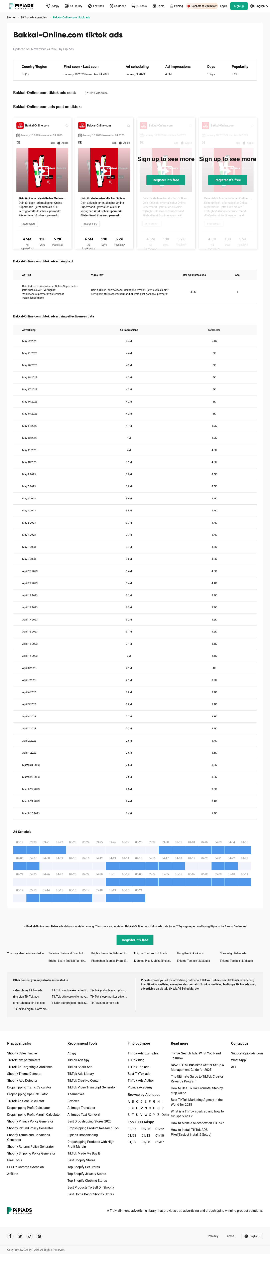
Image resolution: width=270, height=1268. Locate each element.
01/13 (146, 1135)
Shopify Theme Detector (24, 1074)
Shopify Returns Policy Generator (30, 1147)
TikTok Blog (136, 1060)
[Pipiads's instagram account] (39, 1236)
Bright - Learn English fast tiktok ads (112, 953)
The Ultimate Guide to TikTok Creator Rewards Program (197, 1079)
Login (223, 6)
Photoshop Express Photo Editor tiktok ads (112, 960)
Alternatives (76, 1094)
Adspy (72, 1053)
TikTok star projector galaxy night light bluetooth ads (71, 1002)
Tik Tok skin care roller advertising (71, 996)
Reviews (73, 1101)
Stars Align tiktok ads (233, 953)
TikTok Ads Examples (143, 1053)
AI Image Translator (81, 1108)
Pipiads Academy (140, 1087)
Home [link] (11, 17)
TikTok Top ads (138, 1067)
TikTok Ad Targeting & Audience (29, 1067)
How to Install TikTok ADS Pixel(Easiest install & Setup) (191, 1132)
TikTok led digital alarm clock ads (32, 1009)
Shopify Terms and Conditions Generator (28, 1137)
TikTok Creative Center (84, 1080)
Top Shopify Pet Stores (84, 1167)
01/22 (159, 1129)
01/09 (132, 1142)
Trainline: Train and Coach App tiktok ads (69, 953)
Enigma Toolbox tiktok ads (150, 953)
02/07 (132, 1129)
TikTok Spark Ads (80, 1067)
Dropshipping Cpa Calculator (27, 1094)
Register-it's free (166, 180)
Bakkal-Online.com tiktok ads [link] (71, 17)
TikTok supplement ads (104, 1002)
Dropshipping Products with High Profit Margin (91, 1144)
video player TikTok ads (27, 990)
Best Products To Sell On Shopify (91, 1187)
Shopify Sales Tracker (22, 1053)
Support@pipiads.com (247, 1053)
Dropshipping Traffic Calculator (29, 1087)
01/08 (146, 1142)
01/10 (159, 1135)
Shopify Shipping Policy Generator (31, 1153)
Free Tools (14, 1160)
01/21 (132, 1135)
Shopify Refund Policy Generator (30, 1128)
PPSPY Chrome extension (25, 1167)
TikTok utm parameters (23, 1060)
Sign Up (239, 6)
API (233, 1067)
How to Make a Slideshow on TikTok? (197, 1123)
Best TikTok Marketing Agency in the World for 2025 (197, 1102)
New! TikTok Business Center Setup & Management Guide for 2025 (197, 1067)
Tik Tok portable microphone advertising (109, 990)
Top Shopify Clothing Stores (87, 1181)
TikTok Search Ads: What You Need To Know (196, 1055)
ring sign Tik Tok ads (26, 996)
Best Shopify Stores (81, 1160)
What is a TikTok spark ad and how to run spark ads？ (197, 1113)
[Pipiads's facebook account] (10, 1236)
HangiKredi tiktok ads (190, 953)
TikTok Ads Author (141, 1080)
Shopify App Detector (22, 1080)
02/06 (146, 1129)
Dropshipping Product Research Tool (93, 1128)
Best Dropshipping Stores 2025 (90, 1121)
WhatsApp (238, 1060)
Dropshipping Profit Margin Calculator (34, 1114)
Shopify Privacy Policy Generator (30, 1121)
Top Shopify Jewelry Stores (87, 1174)
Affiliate (12, 1174)
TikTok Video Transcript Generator (92, 1087)
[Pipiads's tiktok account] (29, 1236)
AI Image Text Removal (84, 1114)
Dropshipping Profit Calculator (28, 1108)
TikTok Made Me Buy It (84, 1153)
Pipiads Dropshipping (83, 1135)
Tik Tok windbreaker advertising (71, 990)
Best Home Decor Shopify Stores (91, 1194)
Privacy (213, 1236)
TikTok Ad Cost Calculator (25, 1101)
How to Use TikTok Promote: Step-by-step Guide (197, 1090)
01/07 (159, 1142)
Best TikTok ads (139, 1074)
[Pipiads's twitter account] (20, 1236)
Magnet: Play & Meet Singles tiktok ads (155, 960)
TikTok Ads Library (81, 1074)
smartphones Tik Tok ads (29, 1002)
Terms (229, 1236)
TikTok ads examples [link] (34, 17)
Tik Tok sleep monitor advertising (109, 996)
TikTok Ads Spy (78, 1060)
